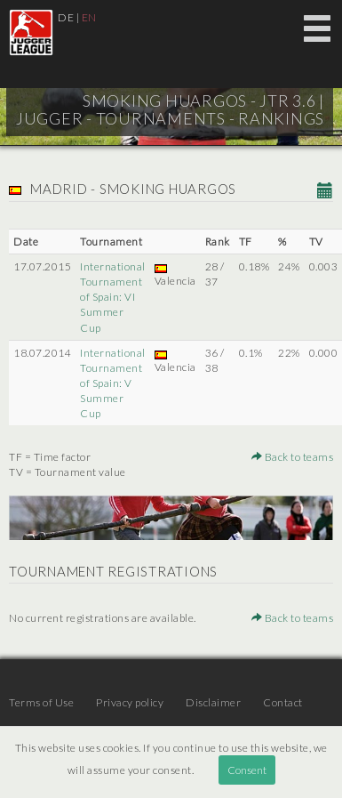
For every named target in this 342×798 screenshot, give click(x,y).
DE (66, 17)
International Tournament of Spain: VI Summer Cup (113, 297)
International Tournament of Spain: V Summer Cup (113, 383)
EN (89, 17)
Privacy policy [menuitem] (129, 702)
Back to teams (292, 456)
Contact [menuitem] (283, 702)
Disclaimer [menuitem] (213, 702)
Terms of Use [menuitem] (41, 702)
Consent (246, 770)
